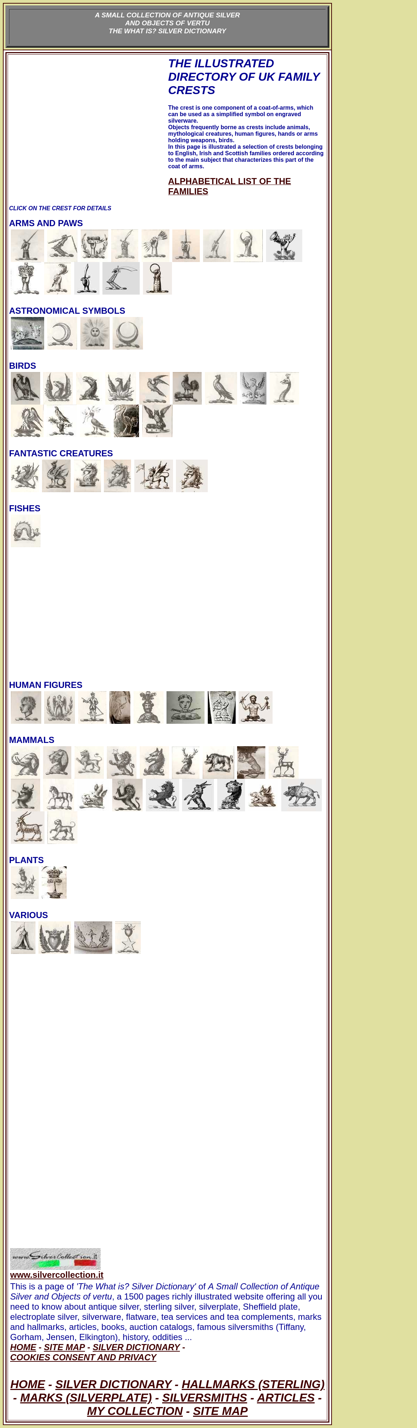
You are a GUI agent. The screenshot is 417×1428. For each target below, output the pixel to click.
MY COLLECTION (135, 1411)
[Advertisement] (88, 130)
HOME (27, 1384)
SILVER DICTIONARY (113, 1384)
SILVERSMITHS (204, 1397)
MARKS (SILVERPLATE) (86, 1397)
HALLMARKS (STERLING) (253, 1384)
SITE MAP (220, 1411)
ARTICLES (286, 1397)
